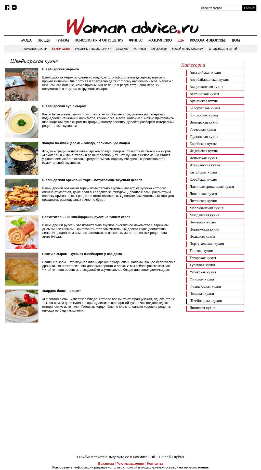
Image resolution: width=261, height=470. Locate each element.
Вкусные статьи (35, 49)
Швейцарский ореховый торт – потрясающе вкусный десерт (92, 180)
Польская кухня (202, 236)
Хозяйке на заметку (187, 49)
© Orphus (176, 457)
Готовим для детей (222, 49)
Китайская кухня (203, 172)
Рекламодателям (130, 463)
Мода (26, 40)
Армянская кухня (204, 101)
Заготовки (159, 49)
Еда (181, 40)
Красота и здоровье (208, 40)
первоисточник (196, 467)
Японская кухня (203, 308)
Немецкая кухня (203, 222)
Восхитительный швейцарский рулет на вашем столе (86, 217)
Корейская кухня (203, 179)
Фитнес (135, 40)
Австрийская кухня (205, 72)
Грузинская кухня (204, 137)
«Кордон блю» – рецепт (61, 291)
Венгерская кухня (204, 122)
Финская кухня (202, 279)
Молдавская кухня (204, 215)
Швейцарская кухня (206, 301)
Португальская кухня (207, 243)
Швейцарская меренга (60, 69)
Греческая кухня (203, 129)
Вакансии (106, 463)
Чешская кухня (202, 293)
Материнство (160, 40)
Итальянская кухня (205, 165)
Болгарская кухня (204, 115)
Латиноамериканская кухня (212, 186)
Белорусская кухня (205, 108)
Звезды (44, 40)
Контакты (155, 463)
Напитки (139, 49)
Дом (236, 40)
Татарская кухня (203, 258)
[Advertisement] (219, 346)
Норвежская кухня (205, 229)
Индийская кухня (204, 151)
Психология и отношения (99, 40)
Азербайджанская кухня (209, 79)
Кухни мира (61, 49)
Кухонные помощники (93, 49)
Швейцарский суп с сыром (64, 106)
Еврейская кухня (203, 144)
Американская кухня (206, 87)
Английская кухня (204, 94)
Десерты (122, 49)
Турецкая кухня (202, 265)
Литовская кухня (203, 201)
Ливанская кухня (203, 194)
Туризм (62, 40)
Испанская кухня (203, 158)
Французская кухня (205, 286)
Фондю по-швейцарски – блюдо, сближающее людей (86, 143)
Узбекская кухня (203, 272)
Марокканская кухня (206, 208)
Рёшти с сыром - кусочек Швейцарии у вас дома (82, 254)
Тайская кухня (201, 251)
